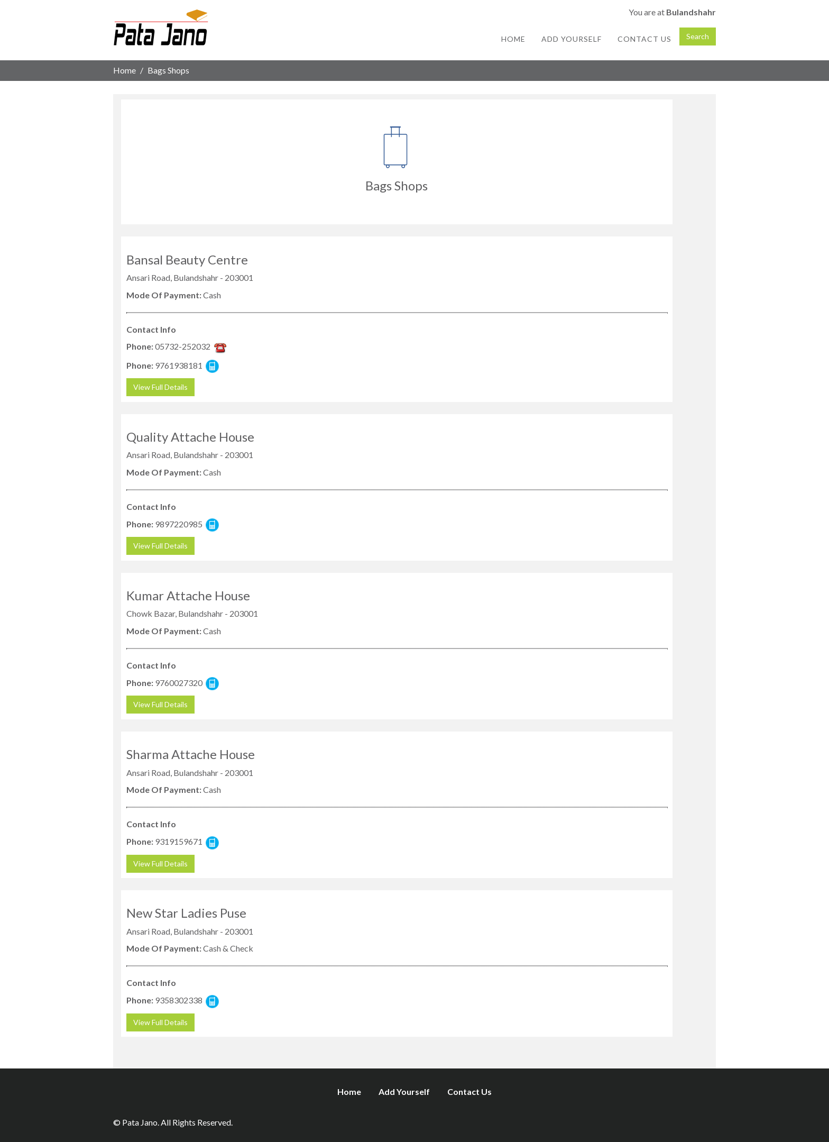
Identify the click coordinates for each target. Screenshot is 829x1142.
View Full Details (160, 386)
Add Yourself (571, 38)
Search (697, 36)
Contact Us (644, 38)
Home (513, 38)
